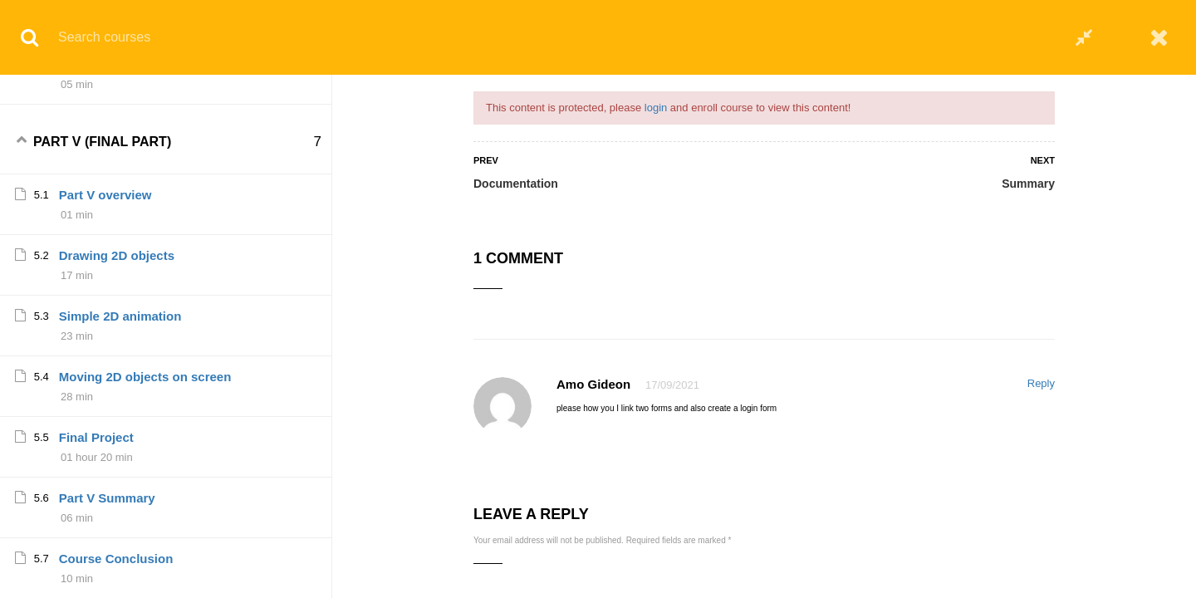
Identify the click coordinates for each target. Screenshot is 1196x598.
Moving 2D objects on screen (145, 469)
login (656, 107)
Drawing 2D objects (116, 348)
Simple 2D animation (120, 408)
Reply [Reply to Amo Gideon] (1041, 383)
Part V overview (105, 287)
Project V (86, 96)
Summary (1028, 183)
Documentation (515, 183)
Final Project (96, 529)
